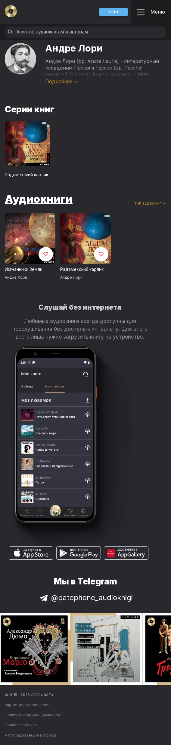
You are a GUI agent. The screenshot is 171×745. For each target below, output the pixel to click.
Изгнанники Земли (23, 269)
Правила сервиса (21, 725)
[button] (113, 12)
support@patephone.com (28, 705)
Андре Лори (16, 277)
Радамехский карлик (26, 174)
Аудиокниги (39, 199)
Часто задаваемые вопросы (30, 735)
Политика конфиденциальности (33, 715)
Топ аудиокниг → (150, 203)
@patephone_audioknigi (85, 597)
